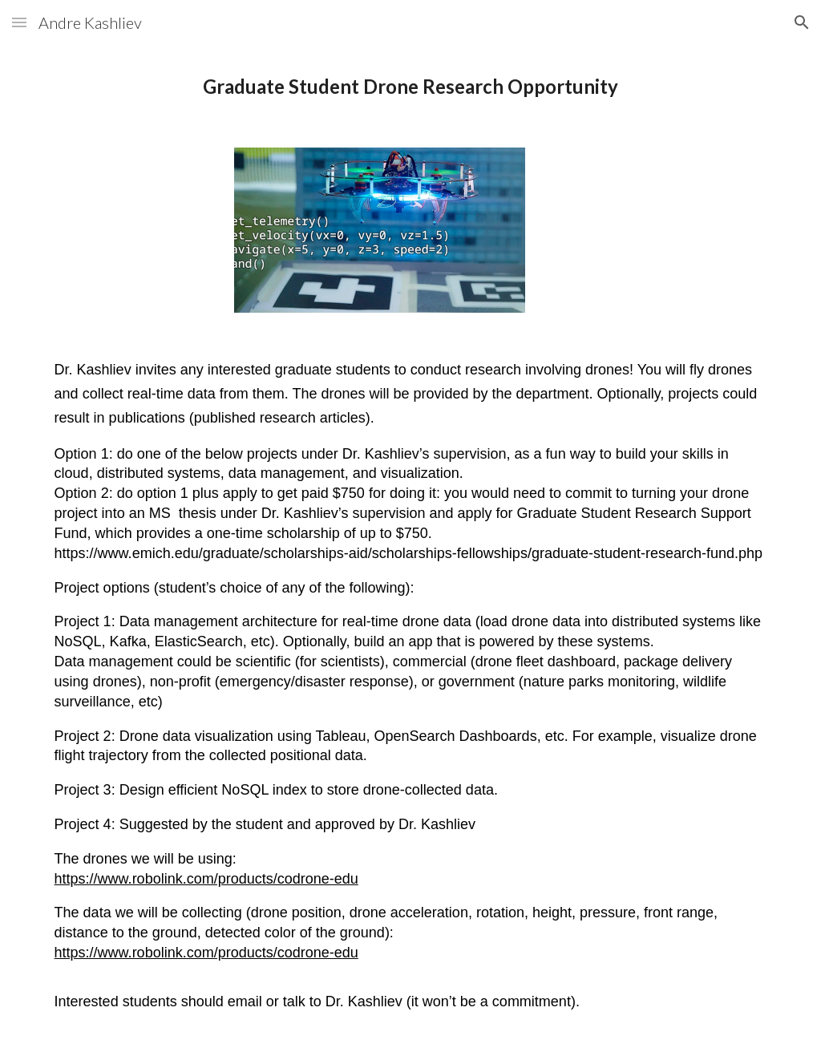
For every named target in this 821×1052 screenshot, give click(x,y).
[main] (411, 86)
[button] (19, 22)
